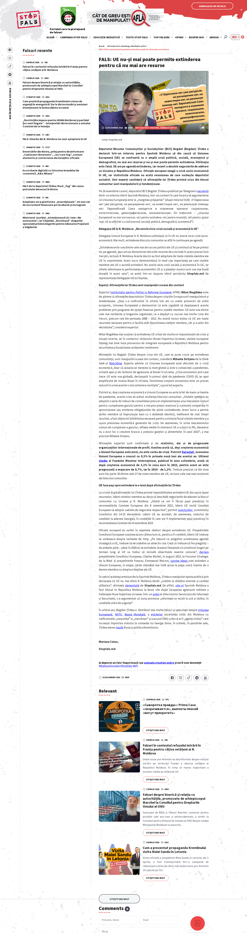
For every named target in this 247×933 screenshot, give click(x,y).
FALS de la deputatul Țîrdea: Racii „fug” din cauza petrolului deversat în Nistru (53, 187)
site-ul (179, 585)
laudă (119, 627)
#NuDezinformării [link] (109, 665)
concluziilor (185, 510)
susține (175, 561)
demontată (132, 585)
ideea (184, 561)
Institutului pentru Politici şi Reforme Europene (141, 292)
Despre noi (196, 37)
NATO (118, 614)
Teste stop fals (137, 37)
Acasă (50, 37)
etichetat (157, 614)
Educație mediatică (106, 37)
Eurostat (188, 452)
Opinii (179, 37)
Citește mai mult (155, 730)
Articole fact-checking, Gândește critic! (126, 46)
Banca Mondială (135, 614)
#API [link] (135, 665)
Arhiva (214, 37)
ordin (156, 594)
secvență (203, 191)
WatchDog (115, 363)
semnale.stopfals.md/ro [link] (159, 662)
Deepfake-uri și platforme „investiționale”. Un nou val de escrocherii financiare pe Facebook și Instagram (56, 203)
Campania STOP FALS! (73, 37)
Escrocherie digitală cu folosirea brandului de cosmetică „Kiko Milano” (51, 172)
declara (204, 552)
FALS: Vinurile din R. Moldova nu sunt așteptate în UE (55, 138)
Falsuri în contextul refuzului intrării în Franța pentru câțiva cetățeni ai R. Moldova (55, 68)
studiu (103, 461)
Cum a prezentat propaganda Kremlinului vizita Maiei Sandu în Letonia (174, 850)
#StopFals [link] (126, 665)
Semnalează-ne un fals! (212, 6)
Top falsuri (161, 37)
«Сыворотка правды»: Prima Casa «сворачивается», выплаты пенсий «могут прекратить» (170, 709)
